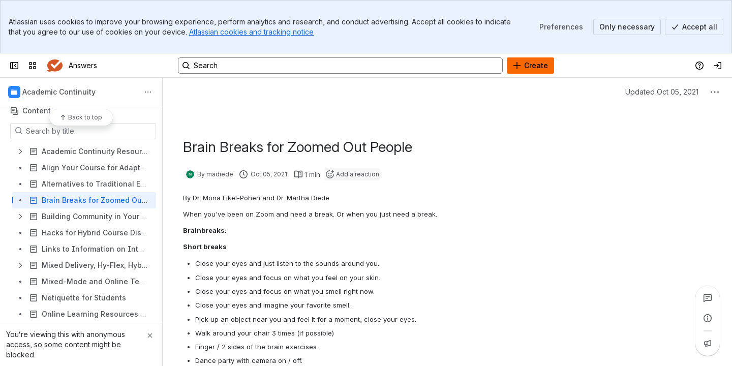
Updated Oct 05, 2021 (661, 91)
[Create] (530, 65)
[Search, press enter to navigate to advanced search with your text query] (340, 65)
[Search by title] (89, 131)
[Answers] (55, 65)
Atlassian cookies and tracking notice (251, 31)
